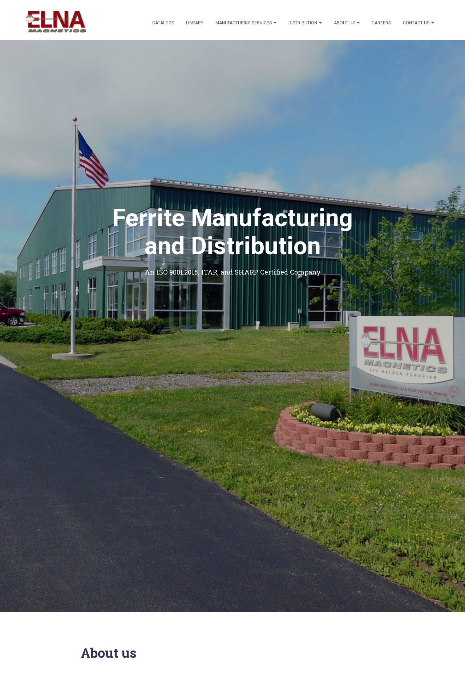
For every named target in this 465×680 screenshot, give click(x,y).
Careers (381, 22)
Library (194, 22)
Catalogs (163, 22)
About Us (347, 22)
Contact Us (418, 22)
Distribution (305, 22)
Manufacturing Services (245, 22)
